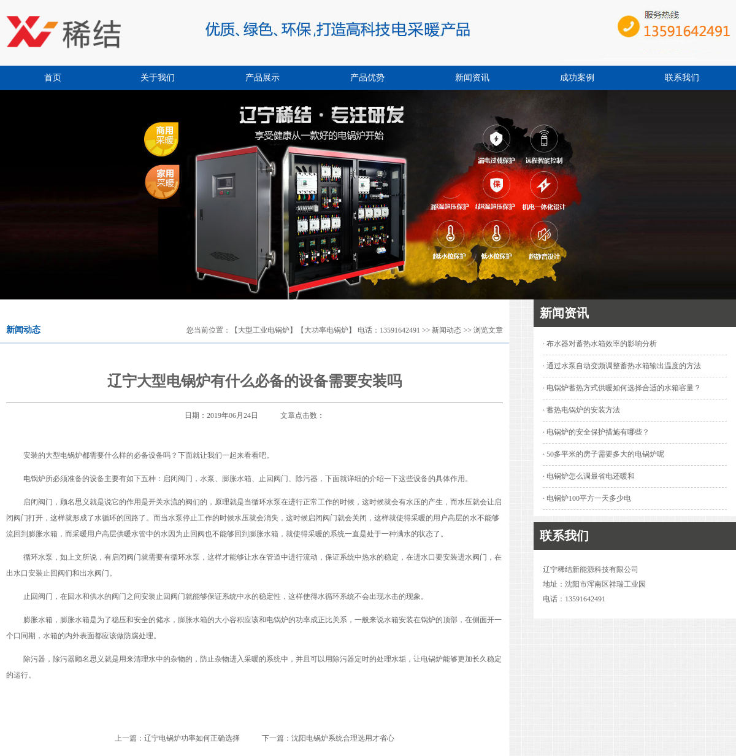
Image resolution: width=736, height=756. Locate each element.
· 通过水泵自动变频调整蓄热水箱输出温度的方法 (622, 365)
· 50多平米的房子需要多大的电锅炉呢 (603, 454)
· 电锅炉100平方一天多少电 (587, 498)
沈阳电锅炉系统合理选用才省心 (342, 738)
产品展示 (262, 77)
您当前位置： (208, 330)
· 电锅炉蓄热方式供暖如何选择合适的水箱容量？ (622, 388)
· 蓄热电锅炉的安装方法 (581, 410)
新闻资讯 (472, 77)
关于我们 (157, 77)
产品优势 (367, 77)
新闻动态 (446, 330)
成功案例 (577, 77)
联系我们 (682, 77)
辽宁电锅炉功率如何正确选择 (192, 738)
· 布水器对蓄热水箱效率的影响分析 (600, 343)
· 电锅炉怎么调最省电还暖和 (589, 476)
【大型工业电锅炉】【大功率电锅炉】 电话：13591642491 (325, 330)
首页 (52, 77)
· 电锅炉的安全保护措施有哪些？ (596, 432)
